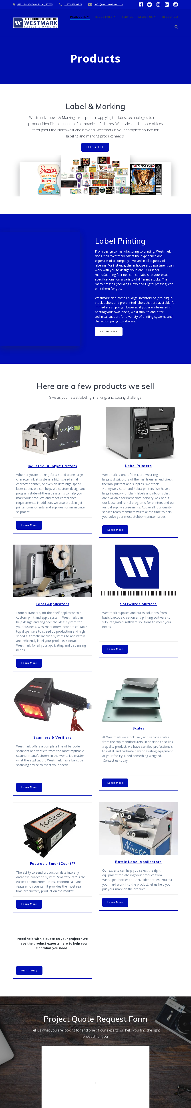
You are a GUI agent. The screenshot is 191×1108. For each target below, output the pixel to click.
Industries (104, 17)
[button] (176, 28)
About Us (145, 17)
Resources (170, 17)
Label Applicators (52, 604)
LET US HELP (95, 147)
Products (78, 17)
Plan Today (29, 970)
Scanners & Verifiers (52, 737)
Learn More (29, 525)
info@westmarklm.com (108, 4)
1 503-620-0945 (73, 4)
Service (127, 17)
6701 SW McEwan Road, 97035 (34, 4)
